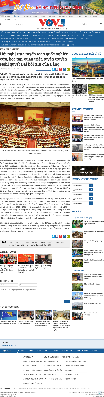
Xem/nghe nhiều (82, 109)
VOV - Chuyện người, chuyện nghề (77, 38)
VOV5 (27, 242)
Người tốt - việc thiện (85, 35)
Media (7, 32)
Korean (79, 16)
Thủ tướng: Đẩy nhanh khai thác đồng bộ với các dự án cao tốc (42, 323)
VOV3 (39, 351)
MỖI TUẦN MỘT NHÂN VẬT (53, 370)
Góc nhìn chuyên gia (9, 346)
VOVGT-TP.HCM (82, 351)
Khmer (71, 16)
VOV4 (47, 351)
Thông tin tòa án (36, 35)
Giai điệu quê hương (69, 32)
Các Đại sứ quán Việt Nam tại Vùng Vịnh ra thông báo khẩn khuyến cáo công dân (94, 147)
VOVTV (94, 351)
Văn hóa (25, 35)
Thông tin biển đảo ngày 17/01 (92, 303)
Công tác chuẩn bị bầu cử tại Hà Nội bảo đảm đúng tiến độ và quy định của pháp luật (94, 157)
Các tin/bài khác (10, 307)
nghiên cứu (59, 242)
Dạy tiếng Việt (28, 357)
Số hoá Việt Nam (44, 38)
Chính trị (15, 49)
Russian (95, 16)
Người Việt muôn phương (37, 32)
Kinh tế (3, 35)
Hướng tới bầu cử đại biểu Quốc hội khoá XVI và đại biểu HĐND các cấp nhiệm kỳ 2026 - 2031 (33, 45)
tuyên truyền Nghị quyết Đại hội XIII (38, 245)
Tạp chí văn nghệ (54, 32)
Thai (88, 388)
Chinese (26, 16)
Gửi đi (67, 301)
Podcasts (71, 35)
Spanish (83, 388)
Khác (70, 45)
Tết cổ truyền (68, 42)
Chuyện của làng (72, 357)
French (35, 16)
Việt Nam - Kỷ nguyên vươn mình (90, 32)
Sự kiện (76, 211)
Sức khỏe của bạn (29, 366)
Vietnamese (17, 16)
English (7, 16)
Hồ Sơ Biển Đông (79, 270)
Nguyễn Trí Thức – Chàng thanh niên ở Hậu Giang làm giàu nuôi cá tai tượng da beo (93, 252)
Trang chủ (4, 49)
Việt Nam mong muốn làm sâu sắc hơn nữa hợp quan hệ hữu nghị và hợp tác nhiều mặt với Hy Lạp (61, 325)
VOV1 (22, 351)
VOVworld (18, 242)
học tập (11, 245)
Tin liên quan (8, 251)
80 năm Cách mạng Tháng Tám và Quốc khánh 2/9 (18, 38)
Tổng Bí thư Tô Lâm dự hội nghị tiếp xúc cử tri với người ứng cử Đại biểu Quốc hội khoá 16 (93, 117)
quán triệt (20, 245)
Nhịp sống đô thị (57, 38)
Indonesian (52, 16)
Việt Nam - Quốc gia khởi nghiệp (83, 218)
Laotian (87, 16)
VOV (10, 242)
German (43, 16)
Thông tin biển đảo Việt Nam (92, 284)
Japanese (62, 16)
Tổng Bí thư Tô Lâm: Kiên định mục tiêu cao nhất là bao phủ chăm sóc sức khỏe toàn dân (94, 137)
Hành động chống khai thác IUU (49, 42)
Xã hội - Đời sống (14, 35)
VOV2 (31, 351)
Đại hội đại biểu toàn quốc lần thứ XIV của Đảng (18, 42)
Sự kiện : (5, 342)
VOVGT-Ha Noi (67, 351)
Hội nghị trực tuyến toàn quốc (42, 242)
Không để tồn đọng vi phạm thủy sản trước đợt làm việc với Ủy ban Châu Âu (93, 277)
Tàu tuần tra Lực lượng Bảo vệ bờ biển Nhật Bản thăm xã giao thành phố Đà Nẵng (93, 296)
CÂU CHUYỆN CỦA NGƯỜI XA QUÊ (55, 35)
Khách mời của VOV (19, 32)
